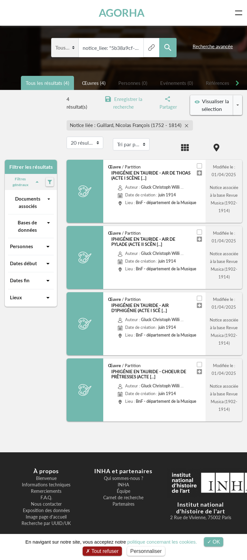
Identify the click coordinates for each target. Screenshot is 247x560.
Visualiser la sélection (212, 105)
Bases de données (35, 226)
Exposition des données (46, 510)
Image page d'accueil (46, 517)
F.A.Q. (46, 497)
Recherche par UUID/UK (46, 523)
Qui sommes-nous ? (123, 478)
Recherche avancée (213, 46)
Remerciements (46, 491)
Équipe (123, 491)
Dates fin (31, 281)
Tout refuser (102, 551)
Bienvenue (46, 478)
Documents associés (33, 202)
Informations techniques (46, 484)
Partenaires (123, 504)
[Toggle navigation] (239, 13)
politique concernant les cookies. (162, 542)
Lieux (31, 298)
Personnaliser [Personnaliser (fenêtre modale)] (146, 551)
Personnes (31, 246)
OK (213, 542)
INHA (123, 484)
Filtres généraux (27, 181)
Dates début (31, 263)
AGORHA (121, 12)
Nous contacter (46, 504)
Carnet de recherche (123, 497)
